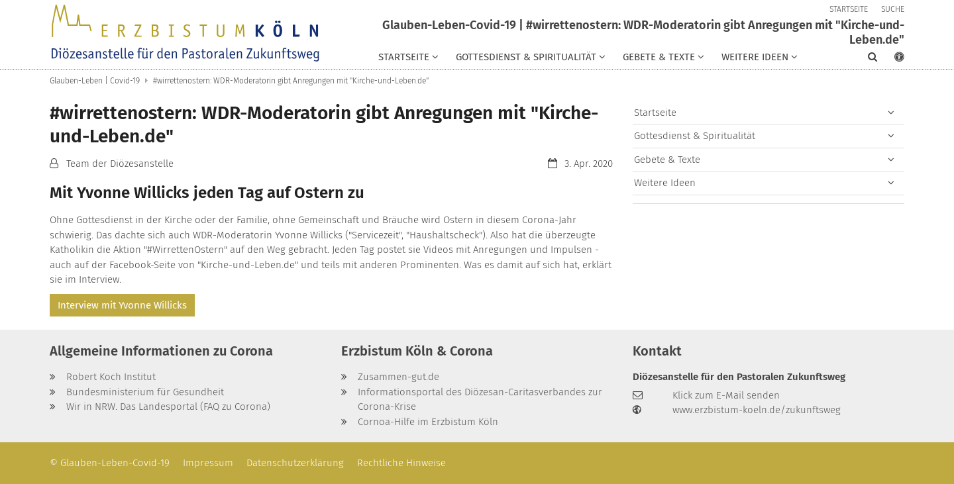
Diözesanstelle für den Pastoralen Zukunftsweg (739, 377)
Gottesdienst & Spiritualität (694, 136)
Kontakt (657, 351)
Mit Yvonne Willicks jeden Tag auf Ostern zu (207, 192)
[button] (408, 59)
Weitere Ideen (665, 183)
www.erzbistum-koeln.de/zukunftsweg (756, 410)
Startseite (655, 113)
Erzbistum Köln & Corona (417, 351)
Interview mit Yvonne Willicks (122, 305)
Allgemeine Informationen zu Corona (161, 351)
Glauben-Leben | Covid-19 (95, 80)
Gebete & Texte (667, 160)
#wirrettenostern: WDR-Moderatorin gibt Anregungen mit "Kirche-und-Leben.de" (291, 80)
